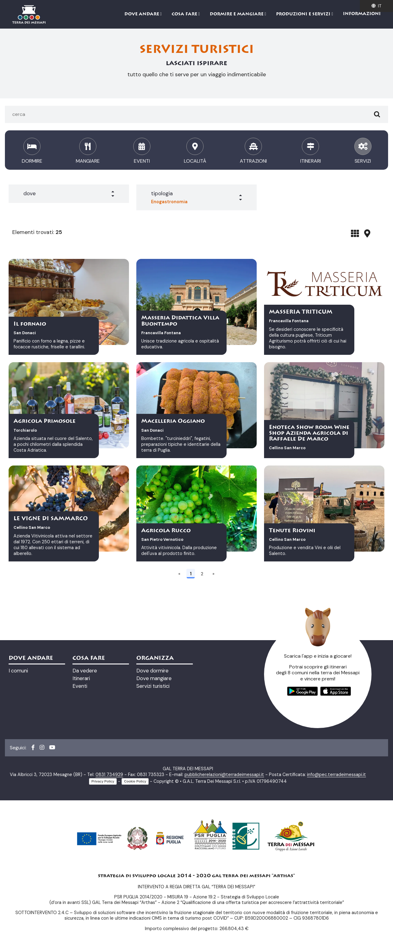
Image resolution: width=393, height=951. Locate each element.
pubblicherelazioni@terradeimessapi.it (224, 774)
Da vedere (84, 670)
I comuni (18, 670)
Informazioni (362, 14)
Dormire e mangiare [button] (237, 14)
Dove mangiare (154, 678)
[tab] (355, 233)
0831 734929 (109, 774)
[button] (68, 193)
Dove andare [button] (142, 14)
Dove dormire (152, 670)
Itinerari (81, 678)
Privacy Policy (103, 781)
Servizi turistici (152, 686)
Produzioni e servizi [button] (304, 14)
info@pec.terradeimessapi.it (336, 774)
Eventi (79, 686)
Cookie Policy (135, 781)
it (376, 6)
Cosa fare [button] (185, 14)
